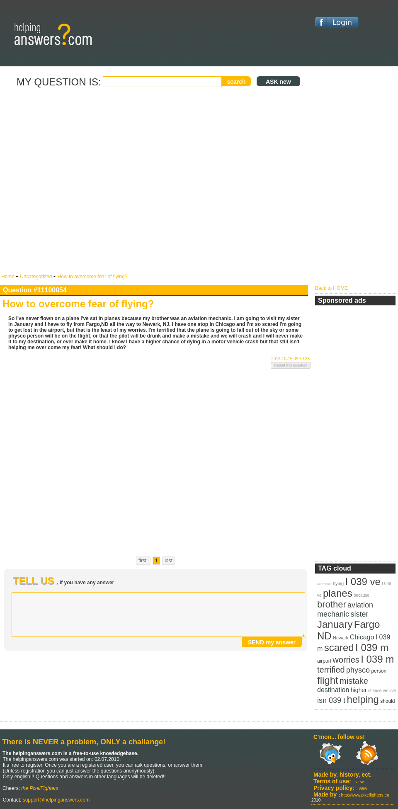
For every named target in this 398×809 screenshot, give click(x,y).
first (143, 561)
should (387, 701)
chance (374, 690)
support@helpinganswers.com (55, 800)
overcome (324, 584)
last (168, 561)
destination (333, 689)
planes (337, 593)
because (361, 595)
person (378, 671)
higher (359, 690)
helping (363, 699)
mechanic (333, 614)
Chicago (362, 637)
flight (327, 680)
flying (338, 583)
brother (331, 604)
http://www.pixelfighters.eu (365, 795)
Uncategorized (36, 276)
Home (8, 276)
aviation (360, 605)
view (359, 782)
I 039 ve (363, 581)
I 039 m (371, 647)
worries (345, 659)
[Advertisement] (88, 180)
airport (324, 661)
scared (339, 647)
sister (359, 614)
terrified (331, 669)
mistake (354, 680)
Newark (340, 637)
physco (358, 670)
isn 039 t (331, 700)
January (334, 624)
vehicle (389, 690)
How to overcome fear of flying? (93, 276)
